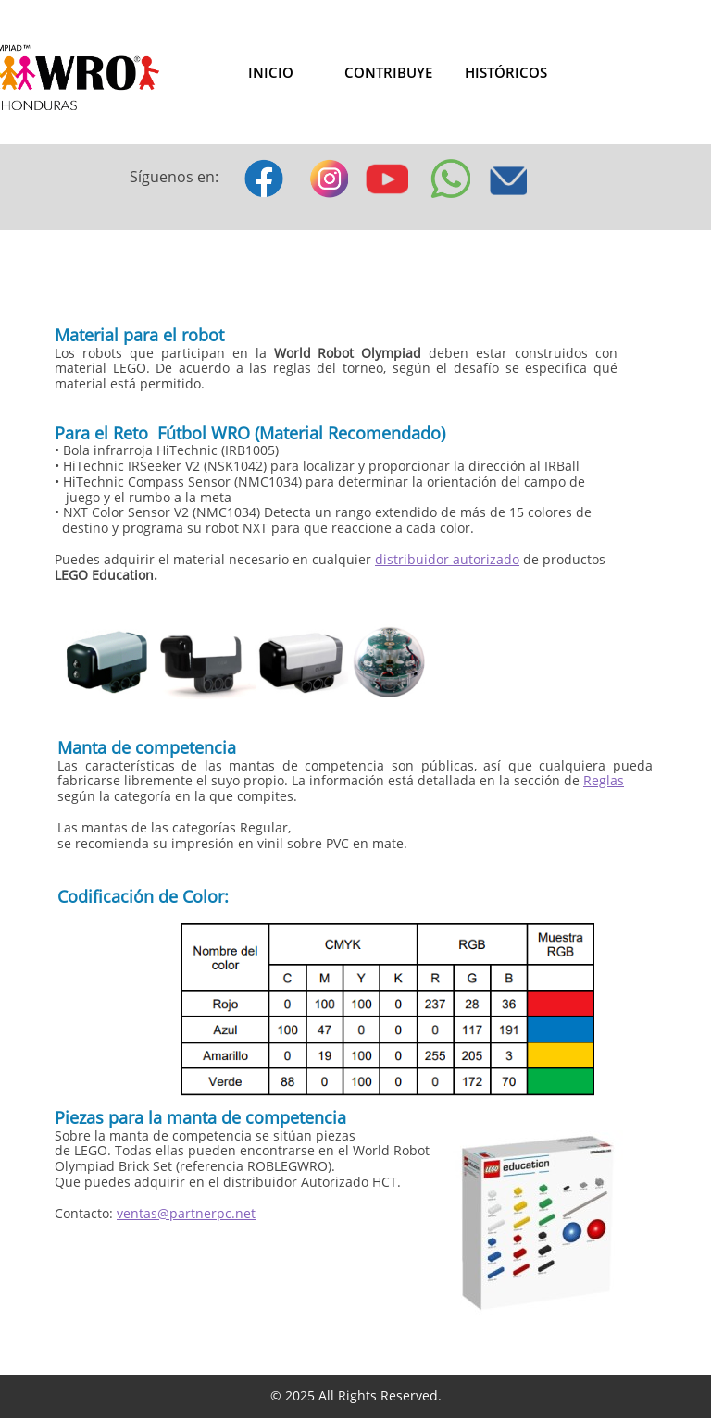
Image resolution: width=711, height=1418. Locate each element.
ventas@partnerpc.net (186, 1213)
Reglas (603, 780)
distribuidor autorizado (447, 559)
